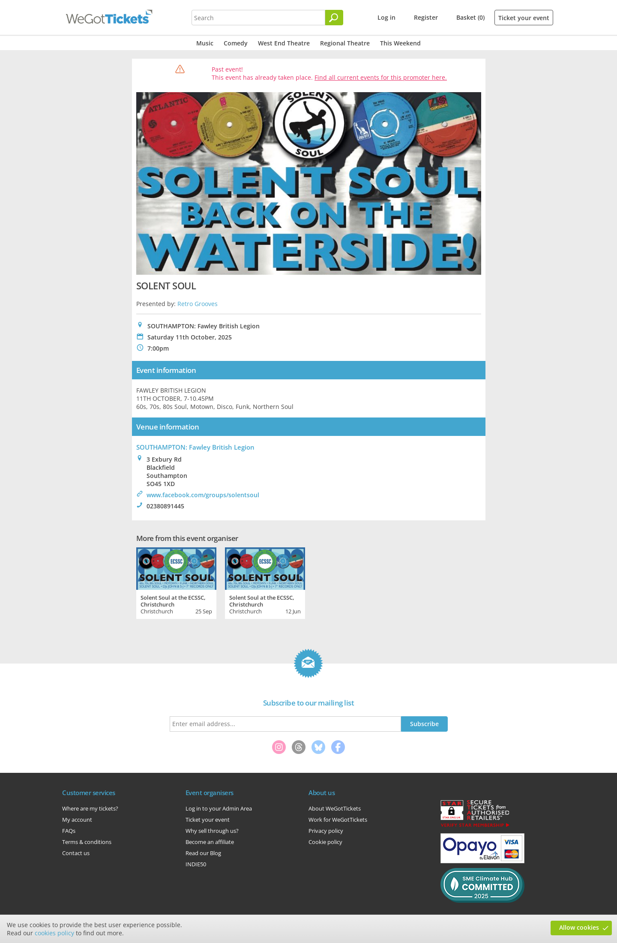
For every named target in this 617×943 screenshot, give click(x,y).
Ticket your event (523, 18)
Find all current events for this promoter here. (380, 77)
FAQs (68, 831)
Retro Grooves (197, 304)
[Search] (334, 17)
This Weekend (400, 43)
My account (77, 819)
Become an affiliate (210, 842)
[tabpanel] (176, 582)
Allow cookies (579, 927)
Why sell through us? (212, 831)
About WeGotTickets (334, 808)
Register (426, 17)
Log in (386, 17)
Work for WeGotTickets (337, 819)
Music (204, 43)
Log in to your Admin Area (219, 808)
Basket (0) (470, 17)
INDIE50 (196, 864)
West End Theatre (284, 43)
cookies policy (54, 933)
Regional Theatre (345, 43)
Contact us (76, 853)
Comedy (236, 43)
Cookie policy (325, 842)
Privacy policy (325, 831)
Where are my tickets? (90, 808)
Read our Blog (203, 853)
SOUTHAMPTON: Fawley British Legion (195, 447)
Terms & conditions (86, 842)
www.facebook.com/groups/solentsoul (203, 495)
